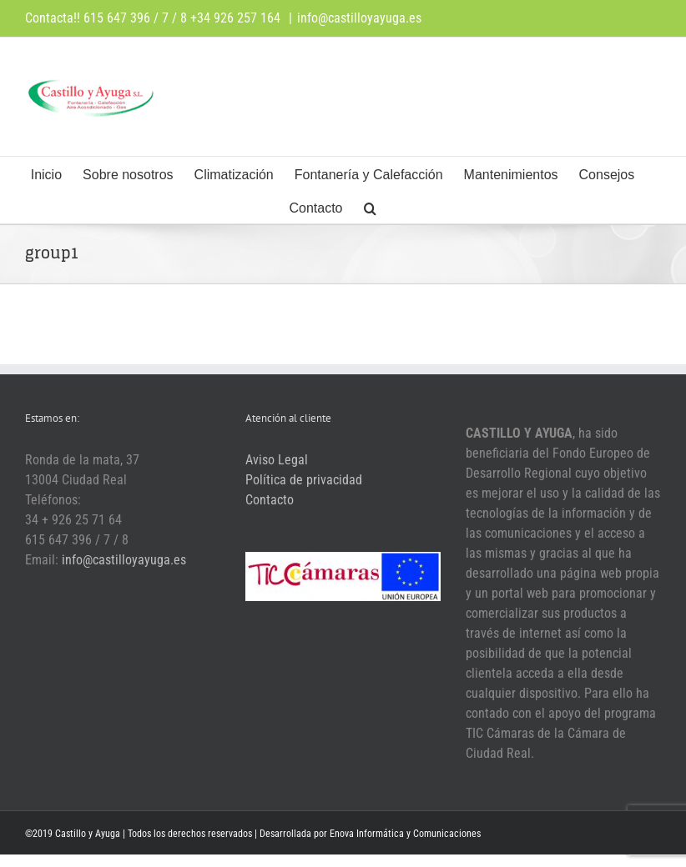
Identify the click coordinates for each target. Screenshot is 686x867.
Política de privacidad (303, 480)
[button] (370, 206)
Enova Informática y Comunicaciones (405, 833)
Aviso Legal (276, 460)
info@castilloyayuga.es (359, 18)
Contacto (269, 500)
